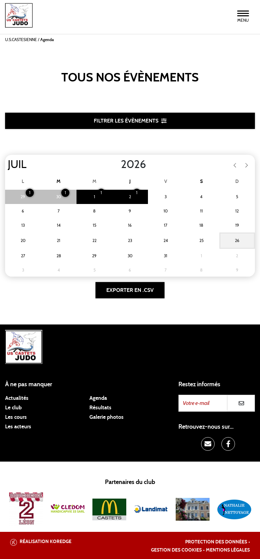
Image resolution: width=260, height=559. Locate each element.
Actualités (16, 398)
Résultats (100, 407)
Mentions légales (228, 550)
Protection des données (216, 542)
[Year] (115, 164)
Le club (13, 407)
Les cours (16, 417)
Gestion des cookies (176, 550)
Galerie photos (106, 417)
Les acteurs (18, 426)
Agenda (98, 398)
